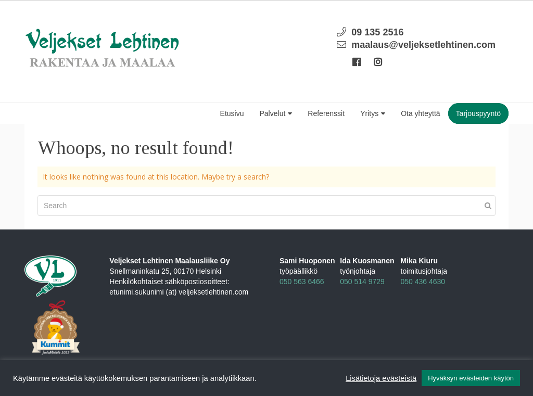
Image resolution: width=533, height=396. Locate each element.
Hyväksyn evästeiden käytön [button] (471, 378)
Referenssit (326, 113)
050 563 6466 (302, 281)
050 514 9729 (362, 281)
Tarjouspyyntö (478, 113)
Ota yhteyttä (420, 113)
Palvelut (276, 113)
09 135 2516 (377, 32)
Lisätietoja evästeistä (381, 378)
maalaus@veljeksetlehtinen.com (423, 45)
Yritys (372, 113)
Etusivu (232, 113)
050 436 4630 (423, 281)
